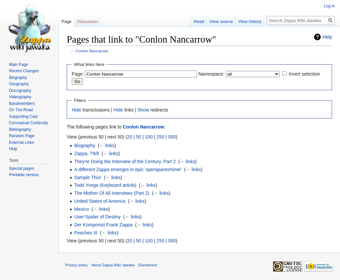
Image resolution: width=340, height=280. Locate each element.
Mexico (81, 209)
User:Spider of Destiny (97, 216)
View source (221, 21)
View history (249, 21)
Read (199, 21)
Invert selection (304, 74)
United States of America (99, 201)
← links (107, 145)
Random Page (22, 136)
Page (66, 21)
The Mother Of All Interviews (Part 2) (111, 193)
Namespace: (211, 74)
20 (129, 137)
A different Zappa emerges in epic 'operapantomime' (127, 169)
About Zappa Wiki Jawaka (113, 265)
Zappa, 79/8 (86, 153)
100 (149, 137)
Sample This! (87, 177)
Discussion (87, 21)
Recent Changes (24, 71)
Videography (20, 97)
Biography (84, 145)
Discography (20, 90)
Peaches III (85, 232)
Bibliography (20, 129)
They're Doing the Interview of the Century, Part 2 (125, 161)
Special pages (21, 168)
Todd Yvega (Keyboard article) (105, 185)
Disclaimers (147, 265)
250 (160, 137)
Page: (78, 74)
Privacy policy (76, 265)
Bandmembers (22, 103)
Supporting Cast (23, 116)
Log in (329, 6)
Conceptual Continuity (28, 123)
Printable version (24, 174)
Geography (19, 84)
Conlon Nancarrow (92, 51)
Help (327, 37)
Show (143, 110)
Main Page (18, 64)
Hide (76, 110)
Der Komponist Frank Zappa (103, 224)
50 (138, 137)
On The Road (21, 110)
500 (172, 137)
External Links (21, 142)
